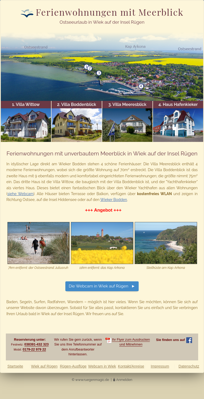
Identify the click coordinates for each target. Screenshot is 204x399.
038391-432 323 (36, 344)
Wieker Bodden (113, 200)
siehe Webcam (20, 194)
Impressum (160, 366)
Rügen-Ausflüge (73, 366)
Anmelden (124, 380)
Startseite (15, 366)
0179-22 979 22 (34, 349)
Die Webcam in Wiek (98, 286)
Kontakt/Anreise (131, 366)
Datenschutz (188, 366)
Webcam (102, 366)
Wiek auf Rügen (44, 366)
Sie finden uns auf (174, 340)
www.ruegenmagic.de (92, 380)
